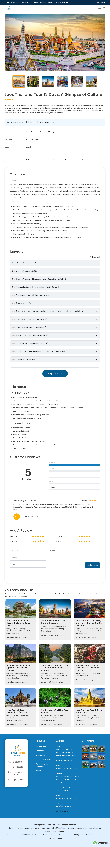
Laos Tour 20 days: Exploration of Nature (16, 711)
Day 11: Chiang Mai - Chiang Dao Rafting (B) (30, 343)
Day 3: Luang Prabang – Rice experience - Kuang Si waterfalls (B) (39, 279)
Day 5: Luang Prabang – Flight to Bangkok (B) (31, 295)
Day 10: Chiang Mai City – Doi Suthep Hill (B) (30, 335)
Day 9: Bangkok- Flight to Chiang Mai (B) (29, 327)
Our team (40, 751)
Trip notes (69, 160)
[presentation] (65, 566)
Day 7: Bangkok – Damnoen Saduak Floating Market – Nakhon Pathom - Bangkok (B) (47, 311)
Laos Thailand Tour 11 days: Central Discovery (54, 621)
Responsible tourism (44, 760)
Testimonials (41, 755)
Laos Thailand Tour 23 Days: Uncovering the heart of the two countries (89, 623)
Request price (55, 373)
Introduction (41, 746)
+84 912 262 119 (17, 767)
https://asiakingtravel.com (18, 781)
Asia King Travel (62, 811)
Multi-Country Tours (47, 122)
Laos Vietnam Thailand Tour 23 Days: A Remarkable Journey (54, 667)
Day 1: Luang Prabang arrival (24, 263)
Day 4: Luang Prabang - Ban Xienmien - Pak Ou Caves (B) (36, 287)
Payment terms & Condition (43, 765)
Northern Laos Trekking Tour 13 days (54, 711)
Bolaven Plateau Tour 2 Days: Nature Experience (87, 666)
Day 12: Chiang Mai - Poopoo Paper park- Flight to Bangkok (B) (38, 351)
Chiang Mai (52, 132)
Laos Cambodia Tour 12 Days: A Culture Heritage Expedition (18, 623)
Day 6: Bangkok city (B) (22, 303)
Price (84, 160)
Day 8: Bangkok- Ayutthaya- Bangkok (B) (29, 319)
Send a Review (92, 565)
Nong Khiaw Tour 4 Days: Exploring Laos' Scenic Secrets (18, 667)
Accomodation (50, 160)
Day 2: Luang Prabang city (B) (24, 271)
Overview (13, 160)
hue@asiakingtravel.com (43, 2)
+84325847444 (63, 2)
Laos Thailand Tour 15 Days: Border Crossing (89, 711)
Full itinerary (30, 160)
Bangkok (43, 132)
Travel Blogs (40, 771)
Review (97, 160)
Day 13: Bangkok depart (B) (23, 359)
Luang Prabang (32, 132)
